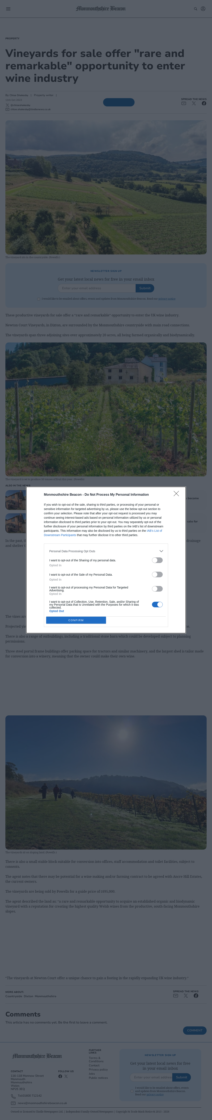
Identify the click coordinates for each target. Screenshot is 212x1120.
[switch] (157, 560)
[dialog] (106, 560)
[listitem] (106, 551)
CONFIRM (76, 620)
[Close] (178, 495)
